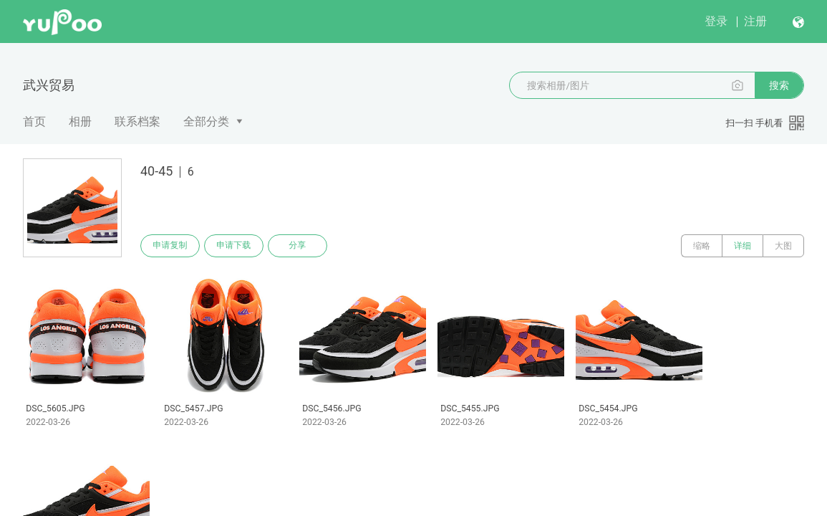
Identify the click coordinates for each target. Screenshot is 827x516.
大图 (783, 246)
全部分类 (206, 121)
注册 (755, 21)
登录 (716, 21)
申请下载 (235, 246)
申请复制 (170, 246)
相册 (80, 121)
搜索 (779, 85)
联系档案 (137, 121)
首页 (34, 121)
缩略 (701, 246)
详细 (742, 246)
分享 (299, 246)
